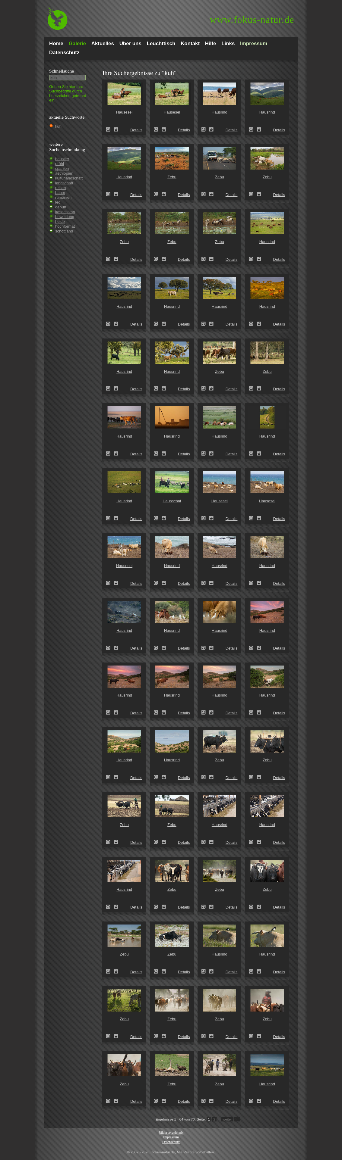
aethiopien (64, 173)
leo (57, 202)
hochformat (65, 226)
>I (236, 1119)
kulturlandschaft (69, 178)
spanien (62, 168)
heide (60, 221)
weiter (227, 1119)
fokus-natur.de (252, 19)
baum (60, 192)
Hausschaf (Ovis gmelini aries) (158, 518)
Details (136, 130)
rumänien (63, 197)
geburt (60, 207)
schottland (64, 231)
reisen (60, 188)
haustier (62, 159)
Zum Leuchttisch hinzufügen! (116, 129)
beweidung (64, 216)
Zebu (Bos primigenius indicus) (158, 194)
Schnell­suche (61, 70)
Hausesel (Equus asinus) (110, 129)
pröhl (59, 163)
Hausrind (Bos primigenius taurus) (205, 129)
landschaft (64, 183)
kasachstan (65, 212)
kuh (58, 126)
